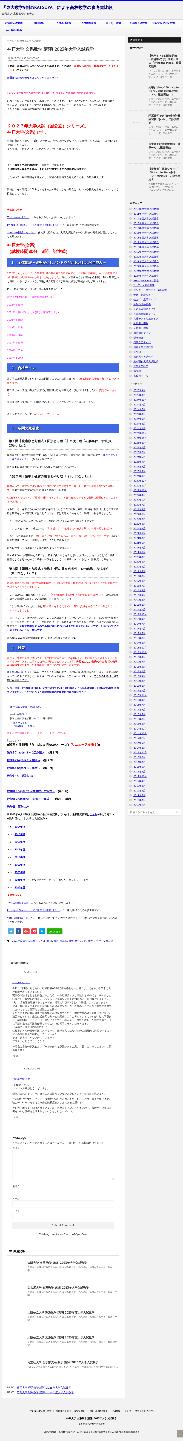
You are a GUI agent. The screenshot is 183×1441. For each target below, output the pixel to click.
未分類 (137, 352)
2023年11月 (140, 438)
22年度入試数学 (13, 23)
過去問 (109, 940)
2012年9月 (139, 781)
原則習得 (39, 23)
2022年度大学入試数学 (146, 266)
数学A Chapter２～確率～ (23, 760)
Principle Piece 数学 (163, 23)
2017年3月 (139, 633)
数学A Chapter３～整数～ (23, 768)
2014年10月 (140, 733)
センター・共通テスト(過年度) (150, 290)
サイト (16, 1211)
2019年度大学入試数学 (146, 251)
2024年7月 (139, 404)
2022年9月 (139, 495)
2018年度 (20, 857)
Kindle (31, 725)
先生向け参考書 (142, 304)
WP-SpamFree (79, 1234)
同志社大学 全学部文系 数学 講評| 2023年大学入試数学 (62, 1362)
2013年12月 (140, 752)
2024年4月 (139, 414)
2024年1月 (139, 428)
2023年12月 (140, 433)
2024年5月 (139, 409)
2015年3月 (139, 714)
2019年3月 (139, 571)
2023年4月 (139, 461)
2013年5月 (139, 757)
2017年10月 (140, 614)
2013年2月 (139, 771)
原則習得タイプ (142, 332)
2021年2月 (139, 547)
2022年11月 (140, 485)
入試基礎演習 (63, 23)
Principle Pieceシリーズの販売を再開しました (33, 224)
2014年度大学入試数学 (146, 228)
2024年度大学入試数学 (146, 275)
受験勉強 (138, 337)
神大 (90, 940)
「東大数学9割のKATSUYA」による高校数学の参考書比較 (57, 7)
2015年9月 (139, 700)
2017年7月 (139, 623)
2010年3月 (139, 800)
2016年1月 (139, 690)
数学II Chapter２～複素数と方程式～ (31, 791)
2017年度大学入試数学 (146, 242)
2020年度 (20, 872)
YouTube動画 (14, 30)
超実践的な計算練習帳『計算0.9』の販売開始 (164, 145)
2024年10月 (140, 399)
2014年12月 (140, 728)
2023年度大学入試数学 (25, 940)
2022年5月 (139, 514)
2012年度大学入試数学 (146, 218)
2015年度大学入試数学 (146, 232)
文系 (83, 940)
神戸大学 (99, 940)
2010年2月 (139, 804)
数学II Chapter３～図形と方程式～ (29, 799)
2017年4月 (139, 628)
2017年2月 (139, 638)
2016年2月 (139, 685)
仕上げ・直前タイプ (144, 299)
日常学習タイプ (142, 342)
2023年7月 (139, 452)
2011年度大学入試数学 (146, 213)
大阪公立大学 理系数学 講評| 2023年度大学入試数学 (61, 1312)
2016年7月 (139, 661)
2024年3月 (139, 418)
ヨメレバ (23, 714)
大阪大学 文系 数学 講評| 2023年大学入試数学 (57, 1262)
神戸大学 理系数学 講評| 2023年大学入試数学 (44, 1387)
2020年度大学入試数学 (146, 256)
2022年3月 (139, 523)
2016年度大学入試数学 (146, 237)
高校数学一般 (140, 375)
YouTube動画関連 (144, 285)
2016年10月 (140, 652)
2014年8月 (139, 738)
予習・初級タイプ (143, 294)
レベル (42, 940)
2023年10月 (140, 442)
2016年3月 (139, 681)
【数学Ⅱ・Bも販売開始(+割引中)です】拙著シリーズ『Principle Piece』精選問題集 (164, 61)
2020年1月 (139, 566)
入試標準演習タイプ (144, 313)
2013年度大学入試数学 (146, 223)
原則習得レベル (15, 672)
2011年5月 (139, 795)
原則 (55, 940)
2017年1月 (139, 642)
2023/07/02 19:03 (21, 1079)
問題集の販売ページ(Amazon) (70, 1411)
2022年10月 (140, 490)
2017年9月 (139, 619)
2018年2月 (139, 604)
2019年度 (20, 864)
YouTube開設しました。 (21, 232)
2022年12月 (140, 480)
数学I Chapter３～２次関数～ (26, 752)
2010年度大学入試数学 (146, 209)
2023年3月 (139, 466)
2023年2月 (139, 471)
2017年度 (20, 849)
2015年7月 (139, 704)
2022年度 (20, 887)
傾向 (49, 940)
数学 (77, 940)
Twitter (116, 1411)
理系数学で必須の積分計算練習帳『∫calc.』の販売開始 (164, 119)
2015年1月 (139, 723)
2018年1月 (139, 609)
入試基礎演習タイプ (144, 309)
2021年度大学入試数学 (146, 261)
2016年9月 (139, 657)
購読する (136, 39)
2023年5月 (139, 457)
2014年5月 (139, 743)
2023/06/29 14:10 (21, 982)
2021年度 (20, 879)
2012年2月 (139, 790)
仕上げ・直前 (113, 23)
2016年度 (20, 842)
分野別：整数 (140, 328)
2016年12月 (140, 647)
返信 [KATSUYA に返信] (15, 1117)
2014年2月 (139, 747)
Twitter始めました (18, 217)
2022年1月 (139, 533)
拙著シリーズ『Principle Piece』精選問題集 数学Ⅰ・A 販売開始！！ (163, 91)
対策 (71, 940)
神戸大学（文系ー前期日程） (26, 707)
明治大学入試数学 (143, 347)
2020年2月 (139, 561)
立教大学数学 (140, 366)
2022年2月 (139, 528)
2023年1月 (139, 476)
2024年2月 (139, 423)
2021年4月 (139, 538)
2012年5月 (139, 785)
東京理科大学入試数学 (145, 361)
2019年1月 (139, 580)
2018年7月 (139, 585)
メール (16, 1198)
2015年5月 (139, 709)
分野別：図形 (140, 323)
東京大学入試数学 (143, 356)
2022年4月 (139, 519)
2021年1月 (139, 552)
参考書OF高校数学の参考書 (91, 1424)
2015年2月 (139, 719)
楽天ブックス (20, 723)
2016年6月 (139, 666)
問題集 (63, 940)
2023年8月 (139, 447)
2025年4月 (139, 390)
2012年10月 (140, 776)
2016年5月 (139, 671)
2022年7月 (139, 504)
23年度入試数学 (138, 23)
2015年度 (20, 834)
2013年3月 (139, 766)
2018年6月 (139, 590)
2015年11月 (140, 695)
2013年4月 (139, 762)
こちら (93, 814)
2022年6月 (139, 509)
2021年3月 (139, 542)
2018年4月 (139, 595)
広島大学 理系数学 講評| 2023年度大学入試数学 (45, 1392)
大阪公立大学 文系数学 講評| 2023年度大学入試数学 (61, 1337)
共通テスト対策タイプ (145, 318)
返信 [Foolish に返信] (15, 1055)
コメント (17, 1148)
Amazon (18, 725)
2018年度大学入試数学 (146, 247)
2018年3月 (139, 600)
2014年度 (20, 826)
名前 (15, 1186)
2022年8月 (139, 499)
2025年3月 (139, 395)
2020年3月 (139, 557)
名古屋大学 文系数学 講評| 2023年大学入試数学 (58, 1287)
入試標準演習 (88, 23)
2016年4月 (139, 676)
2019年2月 (139, 576)
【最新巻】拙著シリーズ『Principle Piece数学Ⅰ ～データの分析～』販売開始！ (164, 174)
